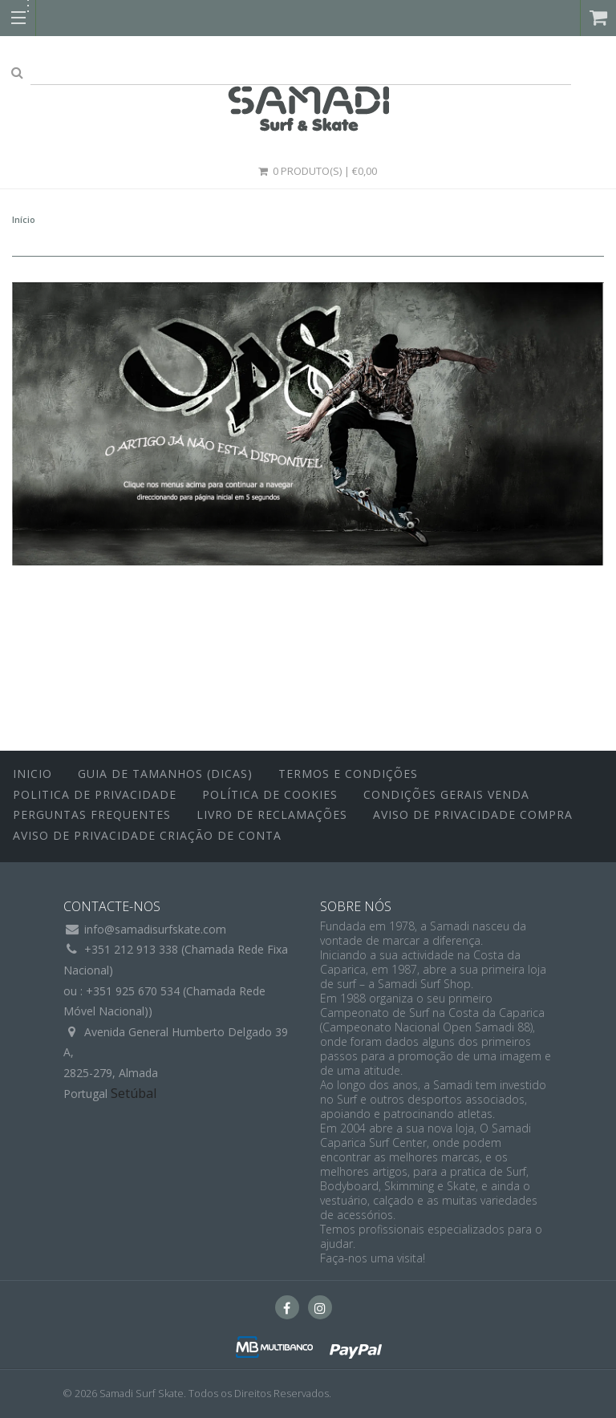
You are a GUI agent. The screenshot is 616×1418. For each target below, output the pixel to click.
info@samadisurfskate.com (155, 929)
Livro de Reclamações (272, 814)
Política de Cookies (270, 794)
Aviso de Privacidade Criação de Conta (147, 835)
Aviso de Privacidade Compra (473, 814)
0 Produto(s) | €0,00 (317, 171)
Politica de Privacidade (94, 794)
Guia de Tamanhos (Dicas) (165, 773)
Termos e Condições (348, 773)
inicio (32, 773)
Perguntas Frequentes (92, 814)
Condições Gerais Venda (446, 794)
